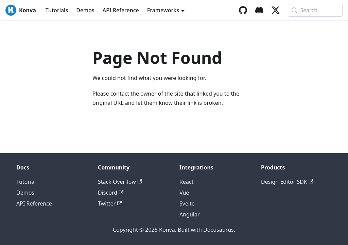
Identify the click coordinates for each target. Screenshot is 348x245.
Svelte (187, 203)
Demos (85, 10)
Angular (189, 214)
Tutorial (26, 181)
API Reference (121, 10)
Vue (184, 192)
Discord (110, 192)
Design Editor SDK (287, 181)
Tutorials (57, 10)
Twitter (110, 203)
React (186, 181)
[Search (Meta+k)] (315, 10)
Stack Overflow (120, 181)
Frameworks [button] (163, 10)
